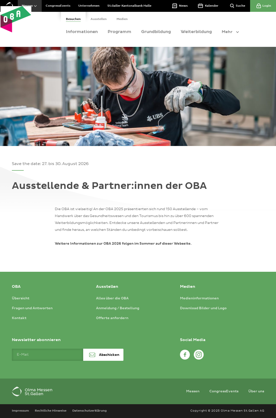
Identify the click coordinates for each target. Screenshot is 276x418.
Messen (192, 391)
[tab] (83, 17)
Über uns (256, 391)
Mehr (237, 32)
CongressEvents (223, 391)
